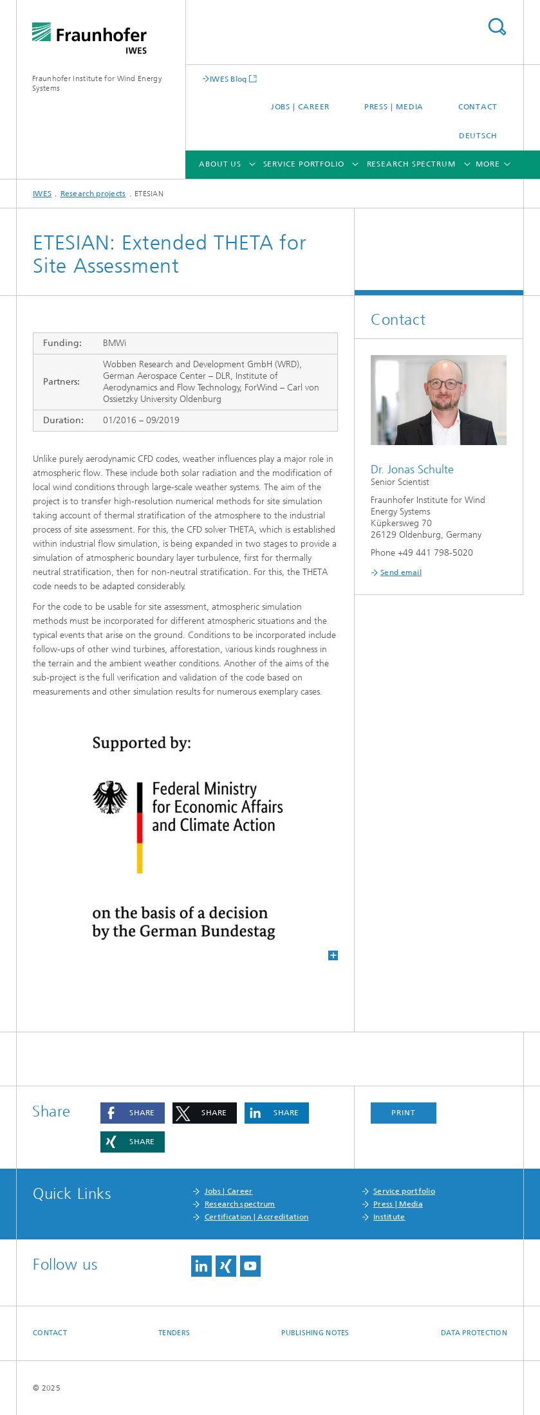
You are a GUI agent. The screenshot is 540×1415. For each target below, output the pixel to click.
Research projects (93, 193)
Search (497, 26)
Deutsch (478, 135)
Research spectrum (411, 164)
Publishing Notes (315, 1333)
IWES (42, 193)
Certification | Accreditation (257, 1216)
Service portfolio (303, 164)
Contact (478, 106)
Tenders (174, 1333)
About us (220, 164)
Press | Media (394, 106)
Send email (401, 572)
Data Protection (474, 1333)
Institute (389, 1216)
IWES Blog (228, 79)
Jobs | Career (300, 106)
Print (403, 1112)
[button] (132, 1113)
